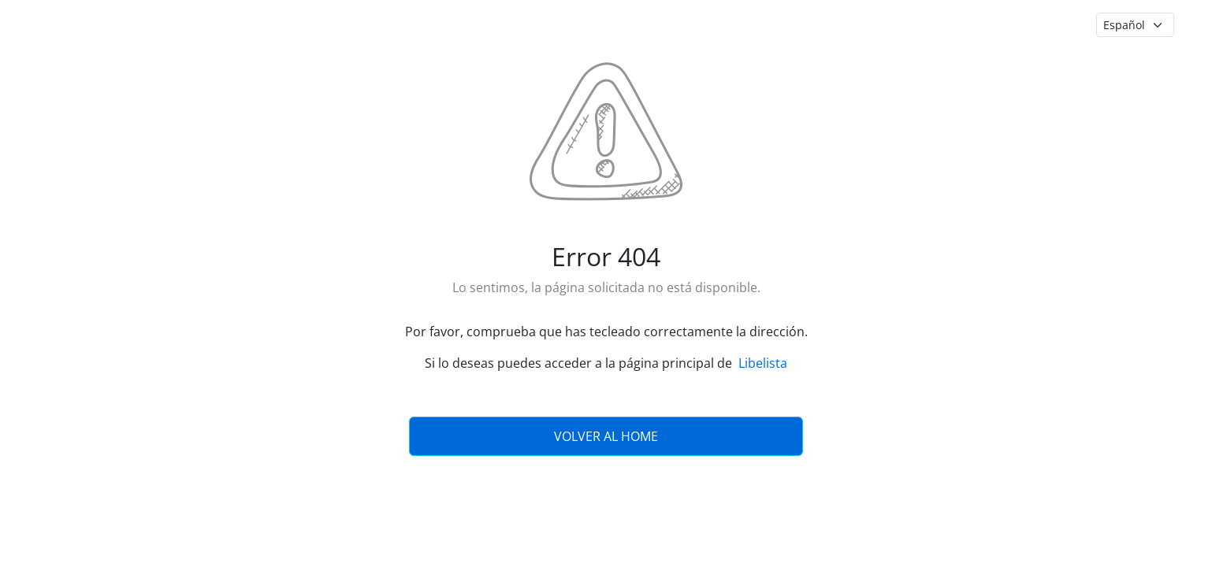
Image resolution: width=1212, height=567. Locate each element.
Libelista (762, 363)
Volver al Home (606, 436)
